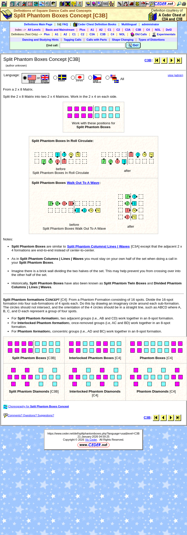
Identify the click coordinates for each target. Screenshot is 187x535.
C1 (109, 29)
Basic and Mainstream (60, 29)
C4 (148, 29)
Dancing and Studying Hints (40, 39)
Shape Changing (122, 39)
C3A (127, 29)
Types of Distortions (152, 39)
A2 (101, 29)
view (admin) (175, 75)
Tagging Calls (72, 39)
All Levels (34, 29)
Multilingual (128, 24)
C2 (118, 29)
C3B (138, 29)
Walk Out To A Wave (83, 183)
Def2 (169, 29)
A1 (92, 29)
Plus (82, 29)
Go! (133, 45)
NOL (158, 29)
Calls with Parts (96, 39)
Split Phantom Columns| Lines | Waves (98, 246)
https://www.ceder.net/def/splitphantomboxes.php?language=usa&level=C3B (93, 433)
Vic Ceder (91, 439)
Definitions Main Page (38, 24)
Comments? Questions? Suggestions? (29, 415)
